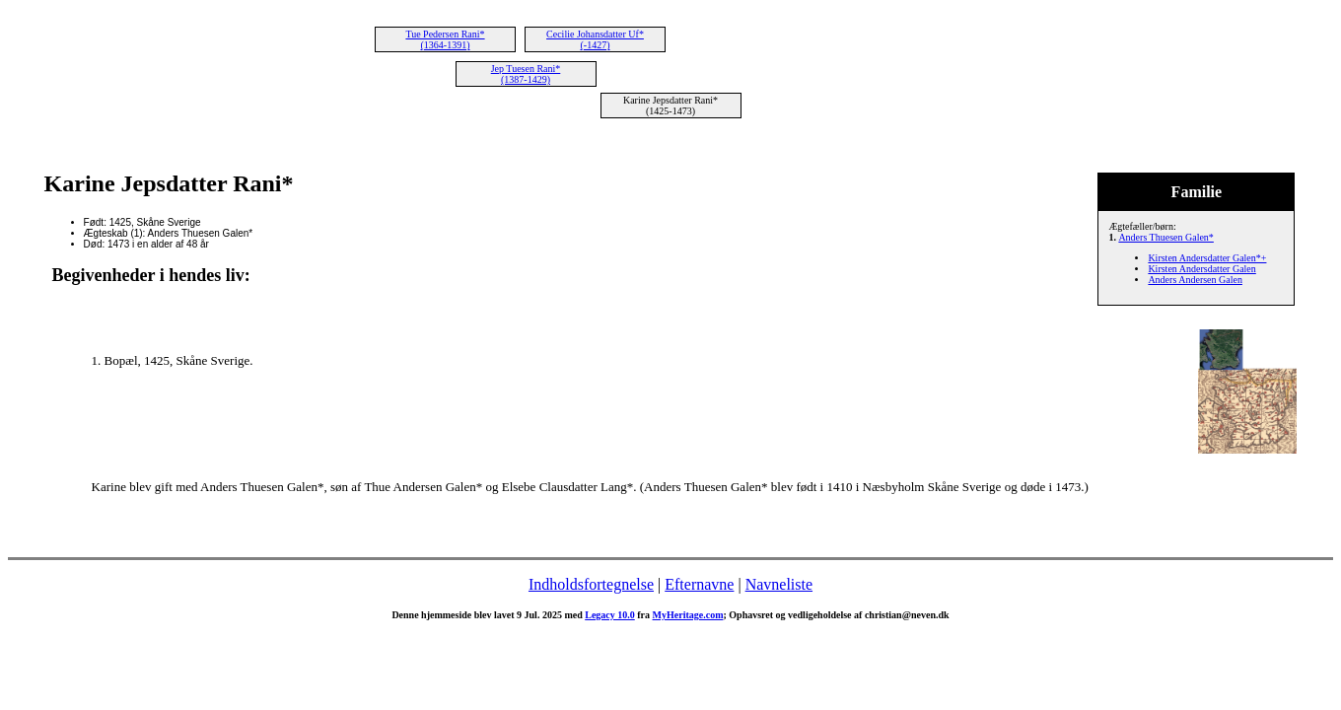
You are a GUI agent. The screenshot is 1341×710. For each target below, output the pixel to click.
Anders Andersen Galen (1195, 279)
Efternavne (699, 584)
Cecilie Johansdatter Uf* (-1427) (595, 39)
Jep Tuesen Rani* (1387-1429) (526, 74)
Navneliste (778, 584)
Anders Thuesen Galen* (1165, 237)
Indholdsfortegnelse (591, 584)
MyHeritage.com (688, 614)
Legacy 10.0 (610, 614)
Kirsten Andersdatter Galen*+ (1207, 257)
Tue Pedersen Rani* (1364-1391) (444, 39)
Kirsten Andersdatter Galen (1201, 268)
